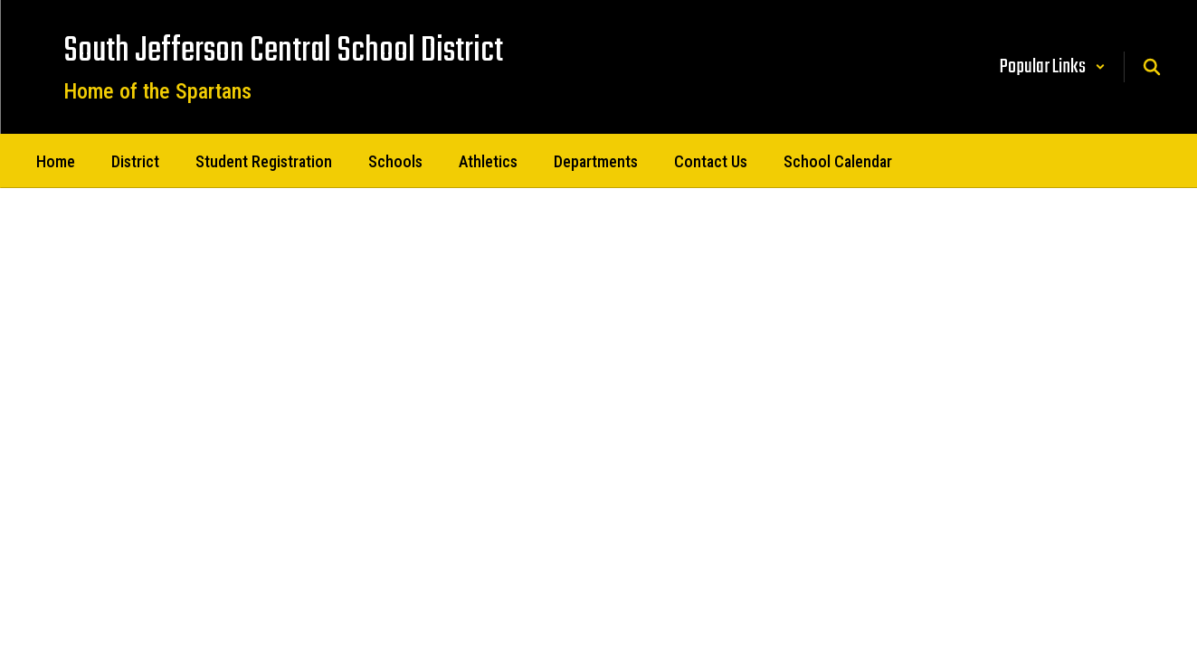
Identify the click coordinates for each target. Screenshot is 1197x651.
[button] (1053, 67)
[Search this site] (1152, 67)
